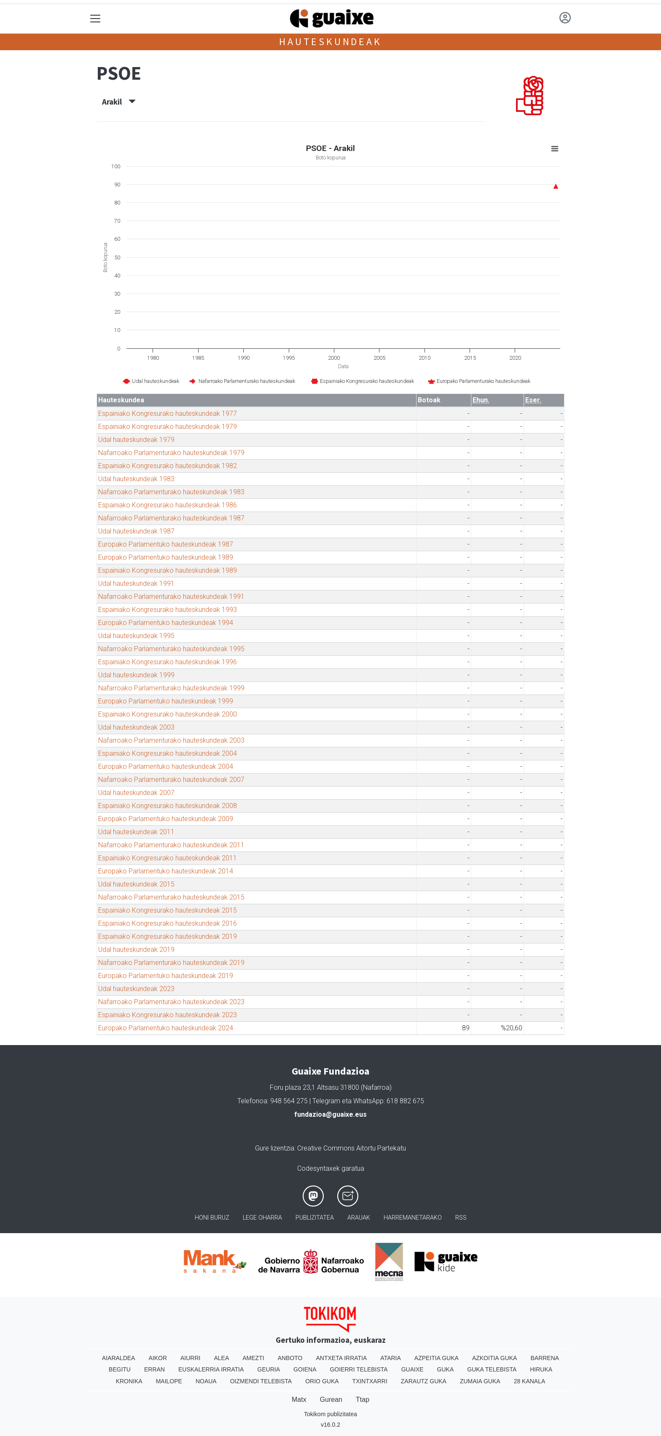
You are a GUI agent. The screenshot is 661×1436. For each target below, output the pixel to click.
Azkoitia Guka (494, 1358)
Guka (445, 1369)
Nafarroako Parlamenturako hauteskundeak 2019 (171, 963)
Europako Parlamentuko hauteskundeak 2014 (165, 871)
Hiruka (541, 1369)
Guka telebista (491, 1369)
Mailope (169, 1381)
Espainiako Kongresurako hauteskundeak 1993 (167, 610)
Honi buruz (212, 1217)
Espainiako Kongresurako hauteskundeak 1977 (167, 414)
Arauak (358, 1217)
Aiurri (190, 1358)
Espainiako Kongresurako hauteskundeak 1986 (167, 505)
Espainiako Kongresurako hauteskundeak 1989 (167, 570)
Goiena (304, 1369)
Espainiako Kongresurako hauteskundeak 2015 (167, 910)
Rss (461, 1217)
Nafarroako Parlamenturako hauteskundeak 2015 (171, 897)
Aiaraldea (118, 1358)
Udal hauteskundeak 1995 (136, 636)
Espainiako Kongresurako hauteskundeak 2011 (167, 858)
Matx (299, 1399)
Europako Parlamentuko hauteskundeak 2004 (165, 766)
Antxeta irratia (341, 1358)
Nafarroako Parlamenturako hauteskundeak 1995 (171, 649)
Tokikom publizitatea (330, 1414)
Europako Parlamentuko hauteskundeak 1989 (165, 557)
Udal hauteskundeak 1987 (136, 531)
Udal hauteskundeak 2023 (136, 989)
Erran (154, 1369)
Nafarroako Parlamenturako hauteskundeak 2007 (171, 780)
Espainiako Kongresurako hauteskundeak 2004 (167, 753)
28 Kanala (529, 1381)
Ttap (362, 1399)
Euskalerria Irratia (211, 1369)
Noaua (206, 1381)
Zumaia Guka (480, 1381)
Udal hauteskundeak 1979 (136, 440)
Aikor (157, 1358)
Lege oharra (262, 1217)
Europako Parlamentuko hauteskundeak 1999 (165, 701)
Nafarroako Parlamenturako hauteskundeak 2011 (171, 845)
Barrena (544, 1358)
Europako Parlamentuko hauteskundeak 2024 (165, 1028)
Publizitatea (315, 1217)
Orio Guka (322, 1381)
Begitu (120, 1369)
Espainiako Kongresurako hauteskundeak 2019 (167, 936)
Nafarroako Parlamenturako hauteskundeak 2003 (171, 740)
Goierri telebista (358, 1369)
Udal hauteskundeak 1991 (136, 583)
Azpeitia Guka (436, 1358)
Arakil (119, 102)
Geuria (268, 1369)
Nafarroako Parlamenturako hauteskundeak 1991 (171, 597)
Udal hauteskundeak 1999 (136, 675)
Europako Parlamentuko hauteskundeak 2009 (165, 819)
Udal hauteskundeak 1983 (136, 479)
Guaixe (412, 1369)
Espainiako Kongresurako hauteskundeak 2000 (167, 714)
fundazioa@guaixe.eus (330, 1114)
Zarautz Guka (423, 1381)
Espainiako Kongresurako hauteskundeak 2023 (167, 1015)
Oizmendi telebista (261, 1381)
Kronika (129, 1381)
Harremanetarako (413, 1217)
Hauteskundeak (330, 41)
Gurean (331, 1399)
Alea (221, 1358)
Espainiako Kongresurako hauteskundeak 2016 (167, 923)
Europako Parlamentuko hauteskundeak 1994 (165, 623)
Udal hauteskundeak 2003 (136, 727)
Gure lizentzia (274, 1148)
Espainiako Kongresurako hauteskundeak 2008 (167, 806)
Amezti (253, 1358)
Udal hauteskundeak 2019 (136, 950)
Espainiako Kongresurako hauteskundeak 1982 (167, 466)
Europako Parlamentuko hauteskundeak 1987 (165, 544)
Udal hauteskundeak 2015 (136, 884)
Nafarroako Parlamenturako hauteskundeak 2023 (171, 1002)
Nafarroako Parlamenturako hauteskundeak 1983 (171, 492)
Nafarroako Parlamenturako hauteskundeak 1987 (171, 518)
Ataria (390, 1358)
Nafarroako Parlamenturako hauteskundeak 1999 (171, 688)
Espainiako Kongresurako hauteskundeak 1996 (167, 662)
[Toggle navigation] (95, 18)
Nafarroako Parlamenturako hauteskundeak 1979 (171, 453)
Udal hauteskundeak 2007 (136, 793)
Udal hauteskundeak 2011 (136, 832)
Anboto (290, 1358)
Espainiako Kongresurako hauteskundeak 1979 (167, 427)
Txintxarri (369, 1381)
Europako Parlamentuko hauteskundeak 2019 (165, 976)
